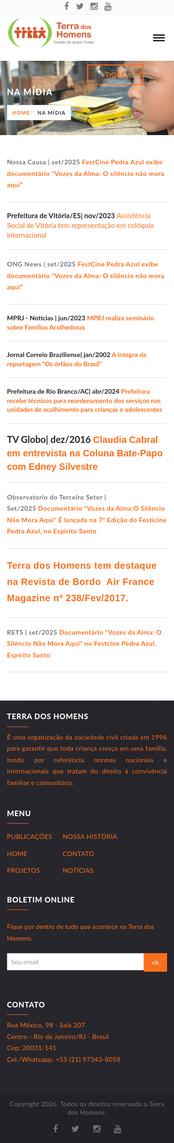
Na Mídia (52, 113)
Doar (115, 74)
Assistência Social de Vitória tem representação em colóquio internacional (80, 225)
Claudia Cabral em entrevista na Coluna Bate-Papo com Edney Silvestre (85, 453)
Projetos (23, 870)
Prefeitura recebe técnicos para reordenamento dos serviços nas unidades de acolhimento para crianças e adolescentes (84, 400)
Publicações (29, 836)
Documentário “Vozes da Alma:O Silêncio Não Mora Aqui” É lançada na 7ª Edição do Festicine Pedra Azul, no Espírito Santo (87, 519)
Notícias (78, 870)
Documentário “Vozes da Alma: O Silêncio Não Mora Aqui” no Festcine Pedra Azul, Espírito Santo (84, 643)
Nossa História (90, 836)
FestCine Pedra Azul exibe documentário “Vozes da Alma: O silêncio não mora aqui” (85, 173)
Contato (78, 853)
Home (21, 113)
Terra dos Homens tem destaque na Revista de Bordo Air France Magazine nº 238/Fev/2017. (82, 581)
